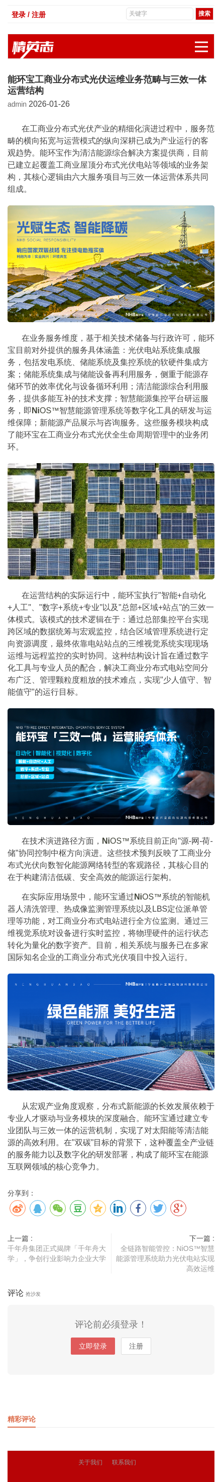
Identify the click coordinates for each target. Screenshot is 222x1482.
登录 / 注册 (29, 15)
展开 (204, 41)
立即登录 (93, 1346)
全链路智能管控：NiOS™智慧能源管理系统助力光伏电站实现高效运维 (165, 1258)
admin (18, 104)
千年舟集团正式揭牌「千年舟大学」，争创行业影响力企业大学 (57, 1253)
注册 (136, 1346)
